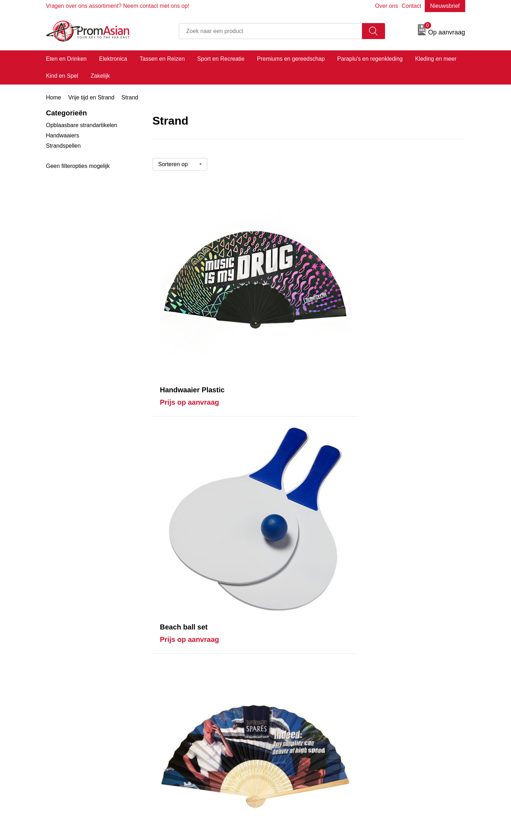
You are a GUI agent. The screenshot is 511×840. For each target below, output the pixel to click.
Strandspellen (63, 146)
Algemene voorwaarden (398, 651)
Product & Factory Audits (295, 661)
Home (53, 97)
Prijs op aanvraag (189, 299)
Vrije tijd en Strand (91, 97)
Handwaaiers (62, 135)
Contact (411, 6)
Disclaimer (381, 683)
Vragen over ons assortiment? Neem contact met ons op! (117, 6)
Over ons (386, 6)
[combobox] (270, 31)
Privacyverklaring (389, 672)
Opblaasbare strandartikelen (81, 125)
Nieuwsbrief (445, 6)
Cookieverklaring (389, 661)
